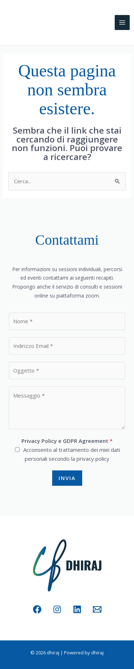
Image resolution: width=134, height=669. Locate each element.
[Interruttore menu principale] (122, 22)
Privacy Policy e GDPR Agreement (67, 440)
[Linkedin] (77, 609)
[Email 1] (97, 609)
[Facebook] (37, 609)
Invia (67, 477)
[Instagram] (57, 609)
